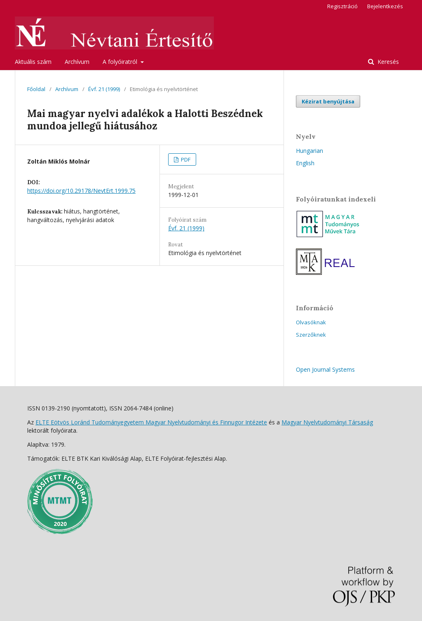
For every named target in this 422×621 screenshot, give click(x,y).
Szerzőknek (311, 334)
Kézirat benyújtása (328, 101)
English (305, 163)
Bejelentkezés (385, 6)
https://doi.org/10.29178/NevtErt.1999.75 (81, 191)
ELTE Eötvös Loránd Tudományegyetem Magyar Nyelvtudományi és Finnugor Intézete (151, 422)
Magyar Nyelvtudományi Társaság (327, 422)
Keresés (387, 62)
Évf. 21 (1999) (104, 89)
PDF (185, 159)
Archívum (77, 62)
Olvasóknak (311, 322)
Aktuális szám (33, 62)
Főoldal (36, 89)
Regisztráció (342, 6)
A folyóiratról (121, 62)
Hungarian (309, 151)
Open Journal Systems (325, 369)
